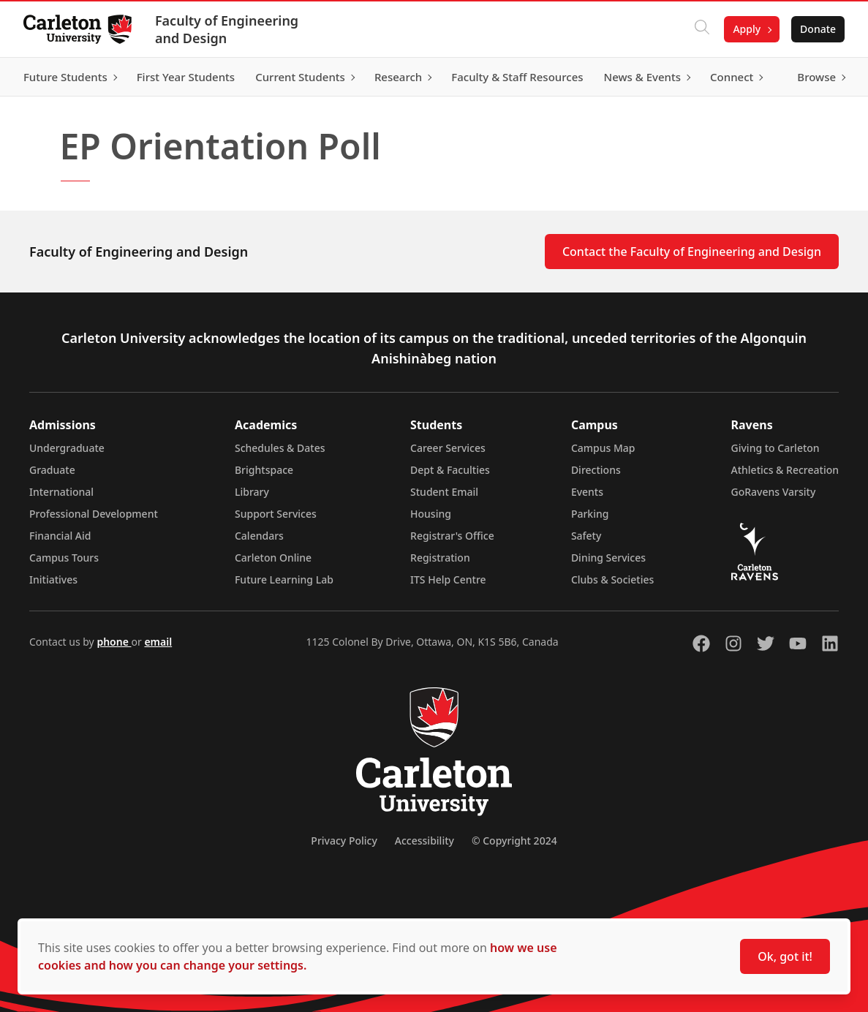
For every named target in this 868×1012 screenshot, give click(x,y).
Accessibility (424, 840)
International (61, 492)
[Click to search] (702, 29)
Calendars (259, 536)
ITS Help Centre (448, 579)
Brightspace (264, 470)
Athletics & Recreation (785, 470)
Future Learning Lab (284, 579)
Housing (430, 514)
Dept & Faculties (450, 470)
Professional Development (93, 514)
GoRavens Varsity (773, 492)
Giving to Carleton (775, 448)
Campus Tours (64, 557)
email (158, 642)
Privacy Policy (344, 840)
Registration (440, 557)
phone (114, 642)
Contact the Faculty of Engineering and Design (691, 251)
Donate (818, 29)
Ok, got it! (785, 956)
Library (252, 492)
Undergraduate (67, 448)
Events (587, 492)
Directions (596, 470)
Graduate (52, 470)
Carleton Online (273, 557)
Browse (816, 76)
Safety (586, 536)
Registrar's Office (452, 536)
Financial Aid (60, 536)
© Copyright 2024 (514, 840)
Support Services (276, 514)
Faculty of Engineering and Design (226, 29)
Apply (747, 29)
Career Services (448, 448)
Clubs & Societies (612, 579)
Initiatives (53, 579)
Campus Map (603, 448)
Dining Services (608, 557)
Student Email (444, 492)
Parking (590, 514)
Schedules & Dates (280, 448)
